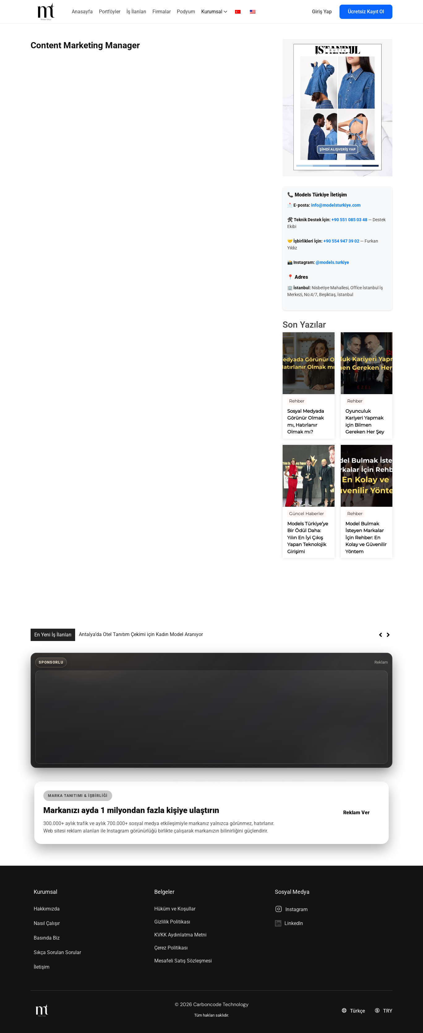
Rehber (297, 401)
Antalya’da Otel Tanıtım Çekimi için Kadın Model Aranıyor (141, 634)
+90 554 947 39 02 (341, 241)
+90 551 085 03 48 (349, 219)
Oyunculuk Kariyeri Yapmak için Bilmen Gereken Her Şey (364, 421)
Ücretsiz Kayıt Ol (366, 12)
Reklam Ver (356, 813)
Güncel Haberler (306, 513)
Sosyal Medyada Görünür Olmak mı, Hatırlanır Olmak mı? (305, 421)
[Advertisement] (211, 717)
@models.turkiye (332, 262)
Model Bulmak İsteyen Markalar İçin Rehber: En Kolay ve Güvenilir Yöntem (366, 537)
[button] (388, 635)
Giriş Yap (322, 12)
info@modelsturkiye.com (336, 205)
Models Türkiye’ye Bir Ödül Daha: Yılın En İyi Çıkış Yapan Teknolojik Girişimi (307, 537)
